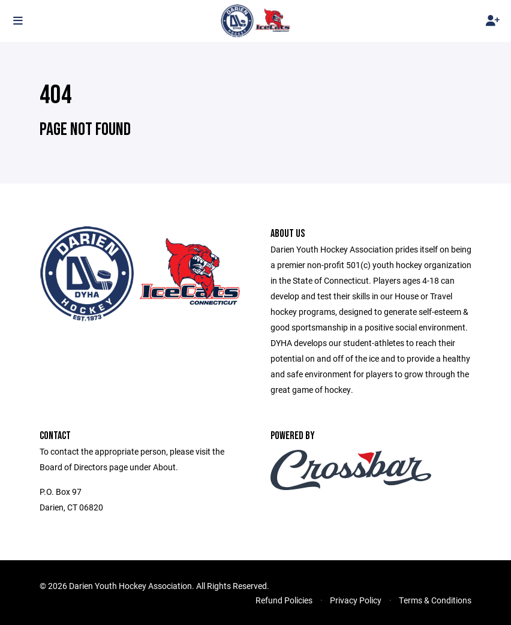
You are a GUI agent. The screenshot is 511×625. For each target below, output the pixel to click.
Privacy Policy (355, 600)
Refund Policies (284, 600)
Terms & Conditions (435, 600)
